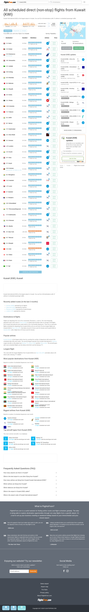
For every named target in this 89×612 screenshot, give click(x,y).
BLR (10, 174)
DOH (9, 94)
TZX (9, 112)
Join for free (72, 158)
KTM (11, 214)
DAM (10, 54)
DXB (9, 49)
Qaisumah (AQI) (10, 307)
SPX (8, 157)
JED (9, 66)
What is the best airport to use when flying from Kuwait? (21, 476)
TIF (8, 266)
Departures (17, 30)
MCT (9, 237)
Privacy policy (44, 592)
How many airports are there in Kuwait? (16, 473)
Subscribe (33, 571)
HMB (9, 72)
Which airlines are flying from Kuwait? (15, 484)
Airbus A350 (32, 343)
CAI (8, 43)
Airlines (47, 37)
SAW (10, 180)
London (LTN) (10, 311)
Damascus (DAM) (11, 309)
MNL (9, 226)
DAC (9, 100)
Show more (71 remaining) (72, 130)
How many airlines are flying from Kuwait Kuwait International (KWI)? (25, 480)
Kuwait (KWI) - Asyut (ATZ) (68, 82)
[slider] (4, 25)
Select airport (44, 583)
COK (9, 152)
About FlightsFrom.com (44, 595)
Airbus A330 (43, 343)
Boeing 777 (25, 343)
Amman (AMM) (10, 305)
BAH (9, 83)
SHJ (9, 243)
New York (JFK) (16, 328)
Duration (24, 37)
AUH (10, 134)
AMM (10, 168)
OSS (8, 249)
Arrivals (24, 30)
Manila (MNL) (7, 330)
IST (9, 192)
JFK (10, 232)
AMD (11, 203)
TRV (13, 209)
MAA (10, 220)
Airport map (44, 586)
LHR (9, 146)
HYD (10, 129)
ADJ (9, 140)
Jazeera (54, 341)
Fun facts (44, 589)
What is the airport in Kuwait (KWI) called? (17, 491)
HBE (10, 60)
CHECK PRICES (78, 48)
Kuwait (68, 165)
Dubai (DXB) (23, 322)
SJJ (10, 197)
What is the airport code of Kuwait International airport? (21, 495)
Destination (9, 37)
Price (55, 37)
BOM (10, 77)
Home (61, 165)
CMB (10, 106)
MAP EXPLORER (66, 48)
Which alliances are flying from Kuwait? (16, 487)
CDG (9, 260)
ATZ (9, 163)
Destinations (7, 30)
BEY (9, 123)
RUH (9, 89)
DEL (9, 117)
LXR (9, 186)
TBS (9, 254)
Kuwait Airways (8, 339)
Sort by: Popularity (51, 33)
